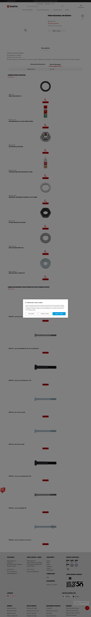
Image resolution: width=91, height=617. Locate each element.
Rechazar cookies (45, 313)
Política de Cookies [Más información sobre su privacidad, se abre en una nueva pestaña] (31, 309)
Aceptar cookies (59, 313)
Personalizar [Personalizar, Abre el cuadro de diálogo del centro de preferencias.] (31, 313)
